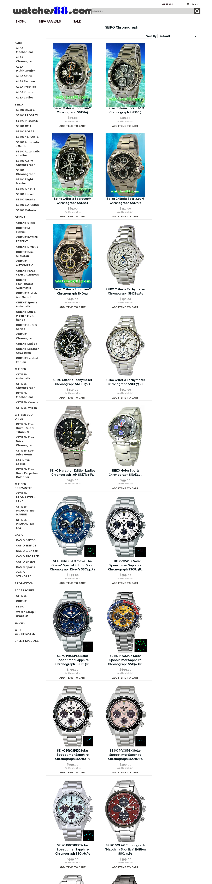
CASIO (19, 534)
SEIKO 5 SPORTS (27, 136)
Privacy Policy (42, 762)
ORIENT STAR (25, 222)
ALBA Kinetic (25, 92)
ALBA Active (24, 76)
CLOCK (20, 622)
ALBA (18, 42)
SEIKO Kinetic (25, 188)
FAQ (43, 750)
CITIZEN (20, 369)
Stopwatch (24, 583)
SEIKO (19, 104)
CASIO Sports (25, 567)
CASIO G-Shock (27, 550)
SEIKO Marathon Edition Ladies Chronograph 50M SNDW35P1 (172, 293)
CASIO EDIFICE (26, 545)
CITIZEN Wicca (26, 407)
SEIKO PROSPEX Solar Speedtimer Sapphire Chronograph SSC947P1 (121, 487)
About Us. (167, 731)
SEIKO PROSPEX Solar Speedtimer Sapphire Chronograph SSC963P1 (71, 582)
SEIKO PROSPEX (27, 115)
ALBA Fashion (25, 81)
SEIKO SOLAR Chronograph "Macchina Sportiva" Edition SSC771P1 (172, 582)
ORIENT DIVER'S (27, 246)
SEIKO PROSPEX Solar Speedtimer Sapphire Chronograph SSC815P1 (71, 487)
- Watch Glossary (167, 815)
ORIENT (20, 217)
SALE (77, 21)
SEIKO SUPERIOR (27, 204)
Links (167, 827)
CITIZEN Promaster (24, 486)
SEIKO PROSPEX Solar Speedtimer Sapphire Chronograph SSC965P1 (121, 582)
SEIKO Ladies (25, 194)
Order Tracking (105, 750)
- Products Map (167, 803)
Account (167, 3)
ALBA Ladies (24, 97)
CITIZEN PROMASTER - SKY (26, 523)
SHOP (21, 21)
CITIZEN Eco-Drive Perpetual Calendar (27, 473)
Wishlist (105, 726)
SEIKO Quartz (25, 199)
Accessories (25, 590)
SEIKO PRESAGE (27, 120)
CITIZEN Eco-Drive (24, 416)
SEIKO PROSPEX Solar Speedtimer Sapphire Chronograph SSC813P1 (172, 388)
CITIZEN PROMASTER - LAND (26, 497)
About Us (43, 726)
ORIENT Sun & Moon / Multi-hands (26, 315)
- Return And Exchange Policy (167, 755)
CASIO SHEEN (25, 561)
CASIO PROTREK (27, 556)
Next (124, 689)
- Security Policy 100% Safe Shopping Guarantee (167, 743)
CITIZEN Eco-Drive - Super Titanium (25, 428)
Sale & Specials (27, 640)
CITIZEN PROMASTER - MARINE (26, 510)
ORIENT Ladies (26, 343)
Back (95, 689)
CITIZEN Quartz (27, 402)
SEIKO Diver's (25, 109)
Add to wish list (71, 121)
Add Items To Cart (71, 126)
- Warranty (167, 767)
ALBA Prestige (26, 86)
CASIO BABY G (25, 540)
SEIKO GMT (23, 126)
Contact (42, 738)
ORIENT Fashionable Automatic (25, 283)
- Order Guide (167, 791)
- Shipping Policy (167, 779)
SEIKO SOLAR (25, 131)
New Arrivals (50, 21)
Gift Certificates (25, 631)
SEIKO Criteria (26, 210)
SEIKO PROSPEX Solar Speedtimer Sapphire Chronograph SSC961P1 (171, 487)
